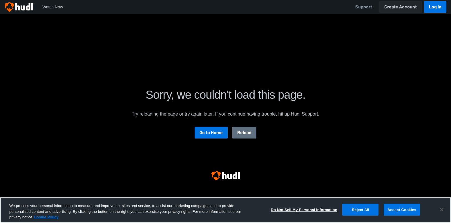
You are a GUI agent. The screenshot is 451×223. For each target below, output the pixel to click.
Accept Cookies (401, 209)
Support (363, 7)
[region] (225, 210)
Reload (244, 132)
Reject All (360, 209)
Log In (435, 7)
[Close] (441, 209)
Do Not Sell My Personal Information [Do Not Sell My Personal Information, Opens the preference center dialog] (304, 209)
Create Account (400, 7)
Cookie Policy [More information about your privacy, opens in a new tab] (46, 217)
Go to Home (211, 132)
